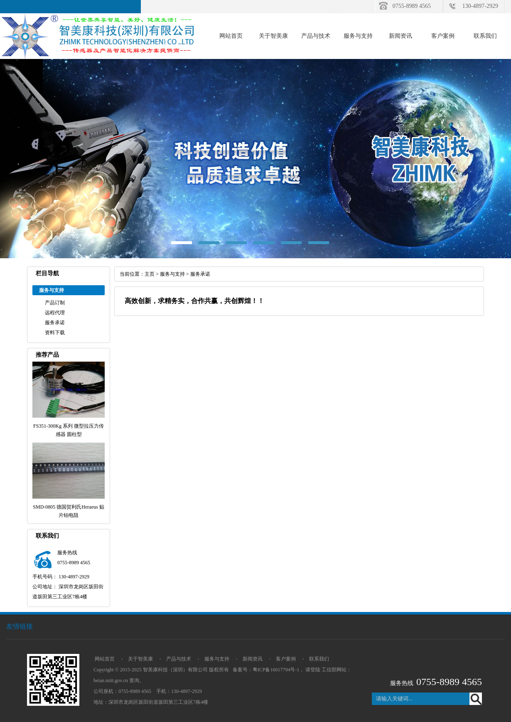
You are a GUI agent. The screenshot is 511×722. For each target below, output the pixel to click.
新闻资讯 (400, 36)
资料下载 (55, 332)
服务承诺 (55, 323)
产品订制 (55, 303)
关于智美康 (273, 36)
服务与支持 (358, 36)
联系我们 (485, 36)
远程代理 (55, 313)
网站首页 (231, 36)
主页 (150, 274)
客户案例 (442, 36)
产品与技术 (315, 36)
